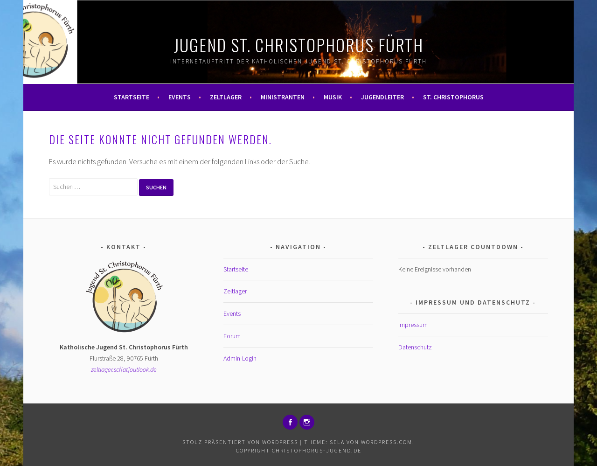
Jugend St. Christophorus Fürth (298, 44)
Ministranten (283, 97)
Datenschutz (415, 347)
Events (179, 97)
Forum (232, 336)
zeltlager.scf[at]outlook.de (124, 369)
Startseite (131, 97)
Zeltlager (226, 97)
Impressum (413, 324)
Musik (333, 97)
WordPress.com (386, 441)
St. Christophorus (453, 97)
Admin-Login (240, 358)
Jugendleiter (382, 97)
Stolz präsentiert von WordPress (240, 441)
